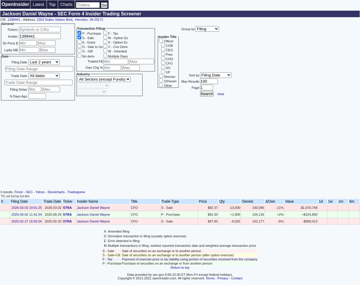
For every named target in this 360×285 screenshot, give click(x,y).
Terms (210, 278)
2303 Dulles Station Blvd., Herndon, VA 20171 (70, 19)
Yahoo (40, 192)
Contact (236, 278)
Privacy (223, 278)
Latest (38, 4)
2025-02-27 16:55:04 (27, 221)
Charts (66, 4)
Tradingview (76, 192)
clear (220, 94)
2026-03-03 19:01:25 (27, 207)
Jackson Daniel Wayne (93, 207)
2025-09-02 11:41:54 (27, 214)
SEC (29, 192)
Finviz (19, 192)
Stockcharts (55, 192)
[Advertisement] (180, 145)
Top (52, 4)
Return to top (180, 267)
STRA (67, 207)
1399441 (13, 19)
